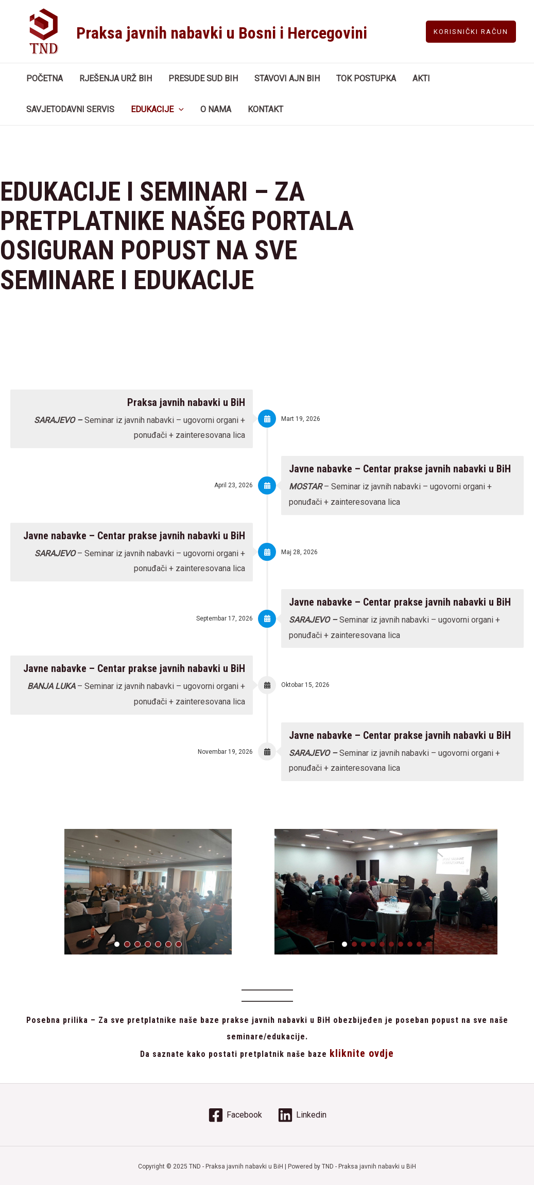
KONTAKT (265, 109)
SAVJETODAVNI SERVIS (70, 109)
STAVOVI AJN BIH (287, 78)
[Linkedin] (302, 1115)
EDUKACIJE (157, 109)
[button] (117, 944)
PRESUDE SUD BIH (203, 78)
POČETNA (44, 78)
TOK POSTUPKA (366, 78)
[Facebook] (235, 1115)
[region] (148, 891)
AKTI (421, 78)
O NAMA (215, 109)
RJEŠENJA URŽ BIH (115, 78)
